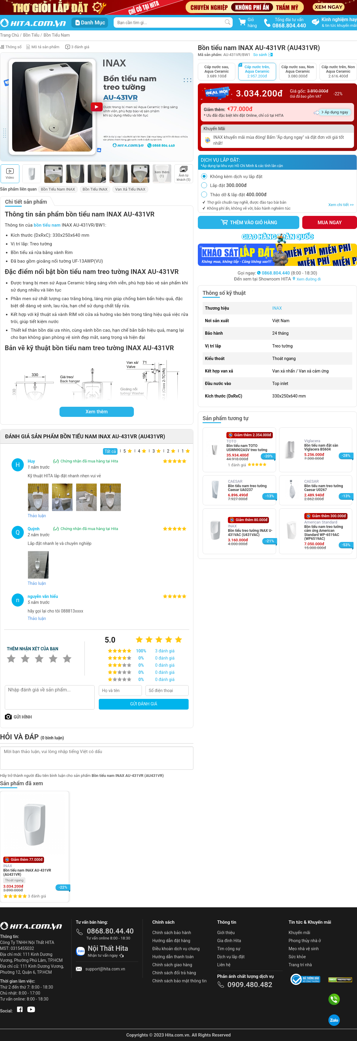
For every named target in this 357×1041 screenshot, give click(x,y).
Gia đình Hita (229, 940)
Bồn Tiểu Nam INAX (58, 189)
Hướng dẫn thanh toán (173, 956)
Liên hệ (224, 964)
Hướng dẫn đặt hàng (171, 940)
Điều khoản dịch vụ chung (176, 948)
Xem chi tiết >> (341, 204)
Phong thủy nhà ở (305, 940)
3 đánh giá (37, 896)
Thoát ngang (14, 880)
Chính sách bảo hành (171, 932)
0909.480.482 (249, 985)
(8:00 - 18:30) (287, 273)
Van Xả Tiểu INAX (130, 189)
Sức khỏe (297, 956)
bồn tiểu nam (47, 225)
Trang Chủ (9, 35)
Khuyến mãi (299, 932)
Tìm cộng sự (228, 948)
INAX (277, 308)
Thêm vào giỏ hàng (248, 222)
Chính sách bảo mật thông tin (179, 980)
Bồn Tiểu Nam (57, 35)
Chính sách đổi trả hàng (174, 972)
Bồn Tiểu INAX (95, 189)
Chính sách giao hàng (172, 964)
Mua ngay (330, 222)
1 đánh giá (237, 465)
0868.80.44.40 (110, 931)
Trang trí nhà (300, 964)
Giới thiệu (226, 932)
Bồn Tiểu (31, 35)
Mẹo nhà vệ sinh (304, 948)
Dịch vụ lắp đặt (231, 956)
